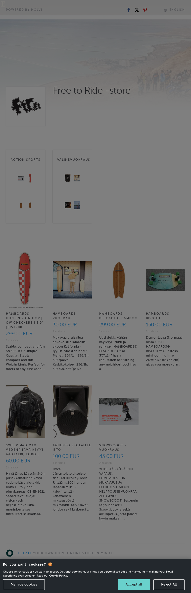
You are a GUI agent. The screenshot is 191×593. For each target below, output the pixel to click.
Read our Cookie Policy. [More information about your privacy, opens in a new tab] (52, 582)
